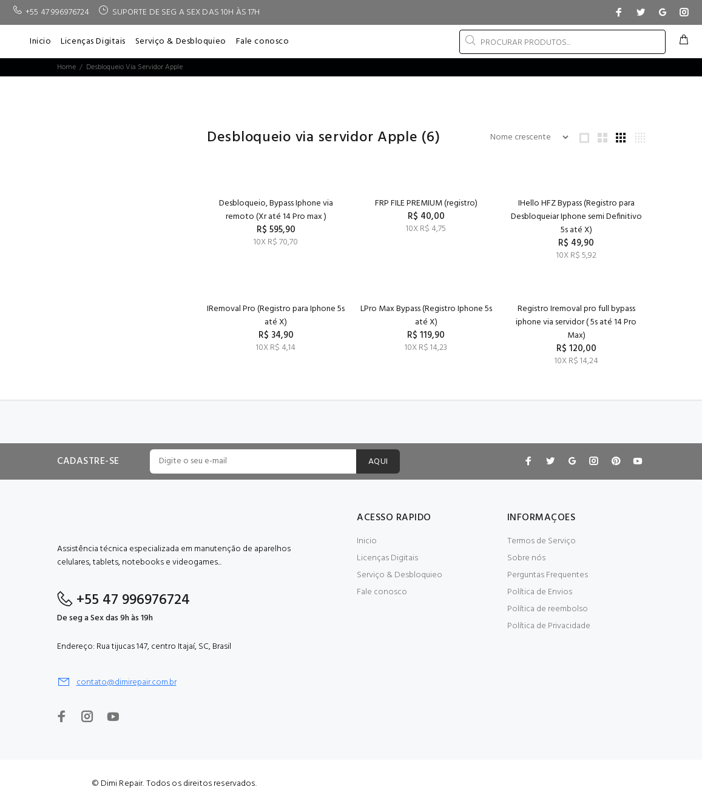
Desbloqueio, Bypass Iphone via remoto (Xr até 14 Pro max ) (276, 210)
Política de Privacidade (548, 626)
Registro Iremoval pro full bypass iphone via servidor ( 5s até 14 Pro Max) (576, 322)
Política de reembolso (547, 609)
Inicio (367, 541)
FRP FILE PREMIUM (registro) (426, 203)
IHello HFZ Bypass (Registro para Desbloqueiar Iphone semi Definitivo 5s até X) (576, 216)
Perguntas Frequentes (547, 575)
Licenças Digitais (387, 558)
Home (66, 67)
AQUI (378, 462)
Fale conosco (382, 592)
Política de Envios (539, 592)
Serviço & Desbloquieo (399, 575)
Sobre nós (526, 558)
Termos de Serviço (541, 541)
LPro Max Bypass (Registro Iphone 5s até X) (426, 315)
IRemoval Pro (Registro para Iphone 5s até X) (276, 315)
